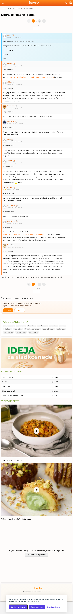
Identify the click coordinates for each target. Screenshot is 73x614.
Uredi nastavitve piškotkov (36, 555)
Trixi (8, 245)
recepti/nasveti (28, 8)
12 (39, 21)
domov (3, 8)
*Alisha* (9, 161)
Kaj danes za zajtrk (8, 391)
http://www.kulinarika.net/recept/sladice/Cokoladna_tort (24, 235)
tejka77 (9, 64)
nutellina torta (42, 326)
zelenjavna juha (8, 332)
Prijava (8, 310)
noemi (56, 382)
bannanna (10, 106)
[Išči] (66, 3)
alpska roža (11, 206)
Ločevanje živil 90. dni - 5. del (12, 395)
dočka (56, 395)
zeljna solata (36, 329)
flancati (27, 329)
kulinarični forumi (17, 8)
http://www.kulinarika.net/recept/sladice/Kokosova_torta (30, 77)
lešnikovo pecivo (9, 326)
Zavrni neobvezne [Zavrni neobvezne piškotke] (37, 607)
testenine (62, 326)
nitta (9, 82)
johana (56, 377)
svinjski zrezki (21, 326)
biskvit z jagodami (48, 329)
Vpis (19, 310)
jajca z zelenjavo (21, 332)
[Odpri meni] (2, 3)
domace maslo (33, 332)
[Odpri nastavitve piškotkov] (54, 607)
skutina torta (31, 326)
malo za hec (6, 386)
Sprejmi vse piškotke (18, 607)
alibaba (9, 187)
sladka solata (61, 329)
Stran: (36, 27)
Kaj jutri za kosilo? (8, 377)
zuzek (9, 35)
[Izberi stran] (36, 28)
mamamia (10, 121)
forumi (9, 8)
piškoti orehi (7, 329)
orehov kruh (53, 326)
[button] (70, 3)
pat (8, 140)
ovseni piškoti (18, 329)
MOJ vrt (4, 382)
